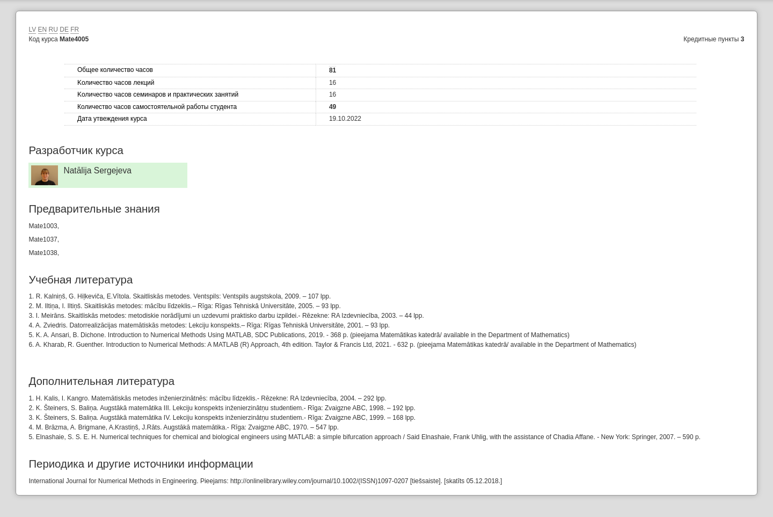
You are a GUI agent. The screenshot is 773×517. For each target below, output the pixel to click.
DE (64, 29)
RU (53, 29)
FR (74, 29)
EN (42, 29)
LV (32, 29)
